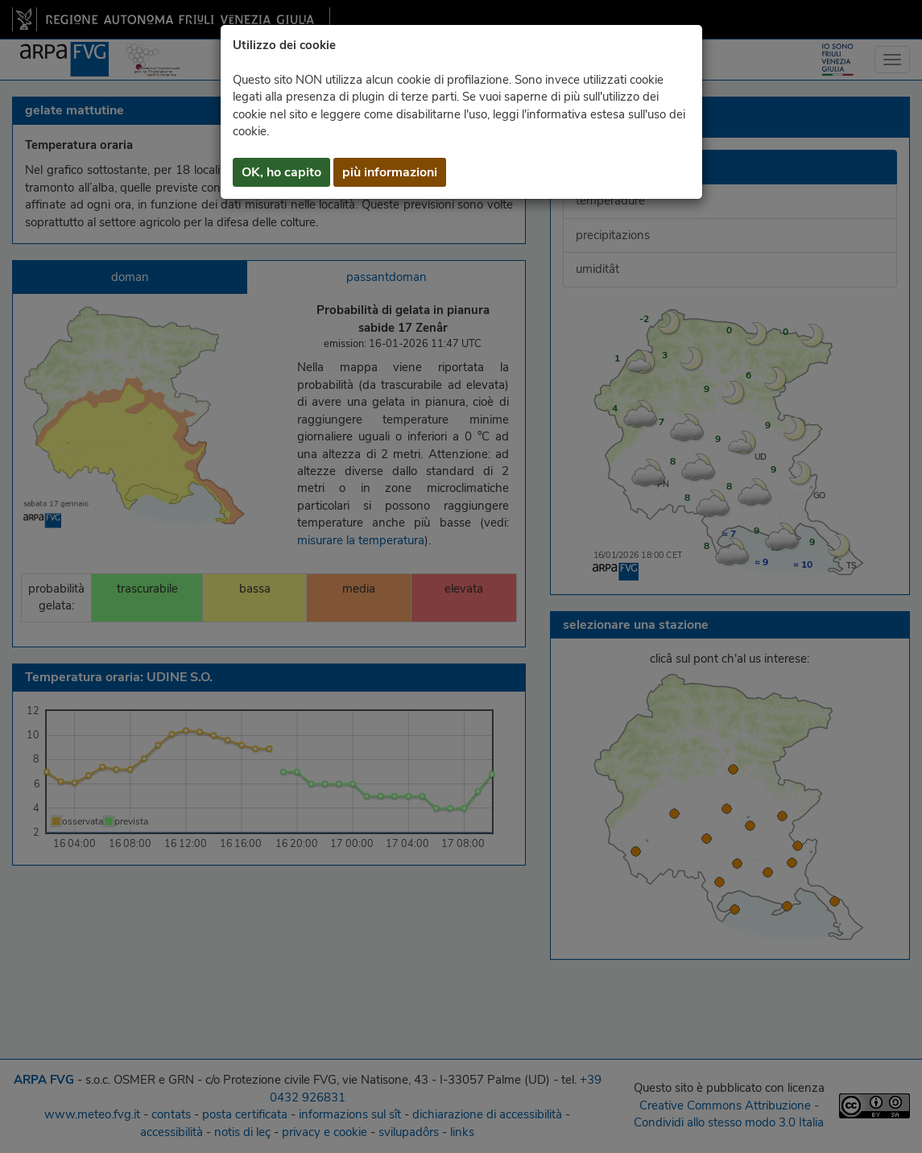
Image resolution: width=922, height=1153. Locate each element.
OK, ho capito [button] (281, 172)
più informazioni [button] (389, 172)
